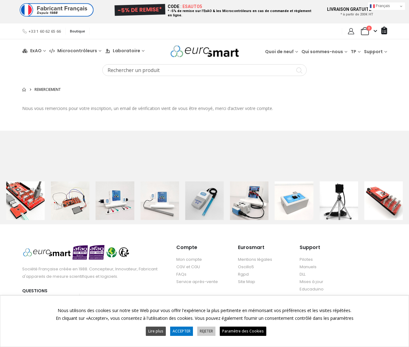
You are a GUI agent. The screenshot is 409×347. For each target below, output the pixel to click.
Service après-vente (197, 282)
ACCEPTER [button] (181, 331)
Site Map (246, 282)
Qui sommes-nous (322, 51)
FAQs (181, 274)
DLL (302, 274)
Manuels (308, 267)
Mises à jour (311, 282)
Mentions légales (255, 259)
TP (353, 51)
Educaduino (312, 289)
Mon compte (189, 259)
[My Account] (351, 31)
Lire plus (155, 331)
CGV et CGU (188, 267)
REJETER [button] (206, 331)
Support (373, 51)
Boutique (77, 31)
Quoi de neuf (279, 51)
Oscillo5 (246, 267)
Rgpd (243, 274)
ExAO (32, 51)
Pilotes (306, 259)
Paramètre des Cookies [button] (243, 331)
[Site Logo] (204, 51)
